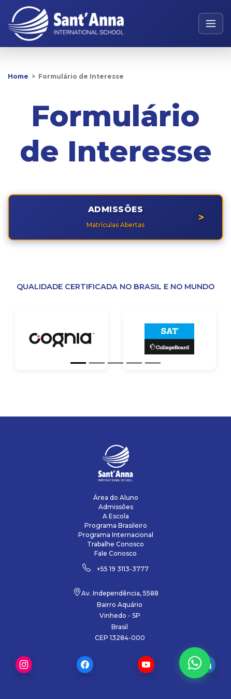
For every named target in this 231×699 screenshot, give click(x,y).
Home (18, 76)
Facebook (85, 664)
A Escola (116, 516)
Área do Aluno (115, 497)
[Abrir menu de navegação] (211, 23)
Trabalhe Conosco (115, 544)
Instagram (24, 664)
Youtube (146, 664)
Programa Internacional (115, 535)
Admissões (115, 507)
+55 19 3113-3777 (123, 569)
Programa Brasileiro (115, 525)
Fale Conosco (115, 553)
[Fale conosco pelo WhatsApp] (194, 662)
